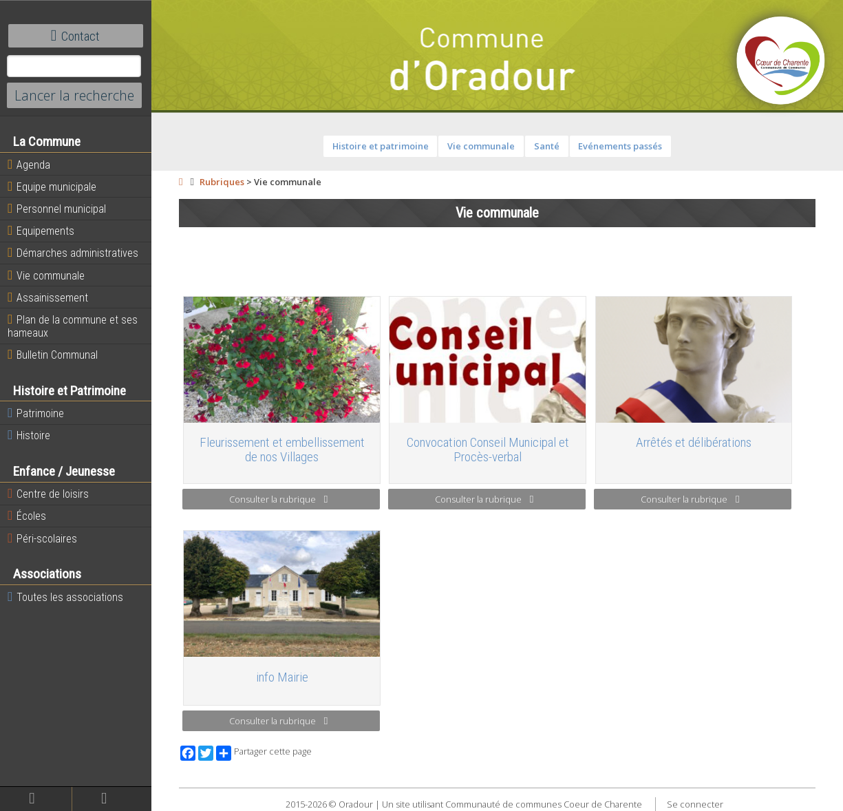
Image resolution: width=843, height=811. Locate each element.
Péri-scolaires (42, 538)
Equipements (41, 231)
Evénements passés (620, 146)
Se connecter (695, 804)
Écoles (27, 516)
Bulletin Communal (53, 354)
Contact (75, 36)
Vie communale (46, 275)
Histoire (29, 435)
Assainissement (48, 297)
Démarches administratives (73, 253)
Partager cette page (264, 753)
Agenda (29, 164)
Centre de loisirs (48, 494)
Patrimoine (36, 413)
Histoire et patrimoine (380, 146)
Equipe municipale (52, 186)
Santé (546, 146)
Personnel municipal (57, 208)
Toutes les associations (65, 597)
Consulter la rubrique (278, 499)
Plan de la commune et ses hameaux (73, 326)
